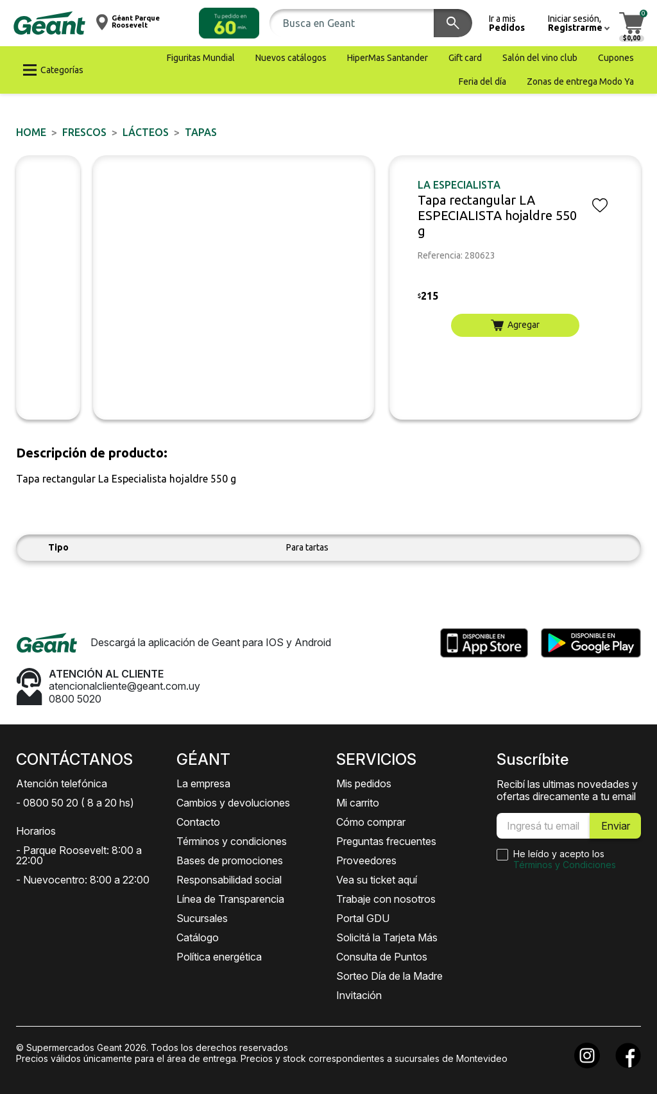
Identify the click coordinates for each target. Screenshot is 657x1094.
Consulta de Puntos (381, 957)
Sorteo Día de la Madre (389, 976)
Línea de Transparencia (230, 899)
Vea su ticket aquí (376, 880)
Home (31, 132)
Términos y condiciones (231, 841)
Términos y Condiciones (564, 864)
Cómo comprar (370, 822)
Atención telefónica (61, 783)
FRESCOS (84, 132)
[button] (229, 23)
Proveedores (366, 860)
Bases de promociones (229, 860)
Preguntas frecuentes (386, 841)
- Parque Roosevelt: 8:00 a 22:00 (79, 855)
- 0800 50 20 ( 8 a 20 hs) (75, 803)
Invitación (359, 995)
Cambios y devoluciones (233, 803)
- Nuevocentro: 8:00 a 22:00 (82, 880)
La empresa (203, 783)
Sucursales (202, 918)
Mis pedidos (363, 783)
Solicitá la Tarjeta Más (387, 937)
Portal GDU (362, 918)
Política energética (219, 957)
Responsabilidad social (229, 880)
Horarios (36, 831)
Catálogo (197, 937)
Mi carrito (357, 803)
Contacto (198, 822)
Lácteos (146, 132)
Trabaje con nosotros (386, 899)
